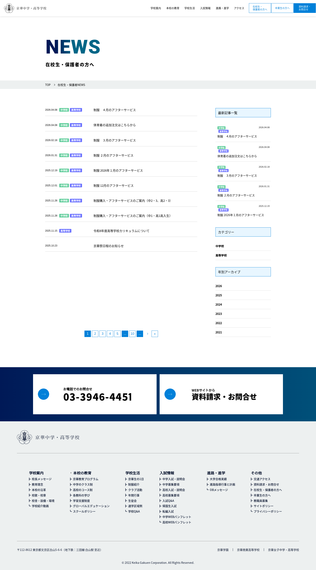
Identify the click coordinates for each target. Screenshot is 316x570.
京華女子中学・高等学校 (283, 550)
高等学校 (221, 255)
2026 (218, 286)
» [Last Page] (155, 333)
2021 (218, 332)
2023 (218, 314)
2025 (218, 295)
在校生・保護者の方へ (260, 8)
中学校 (219, 246)
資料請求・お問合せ (305, 8)
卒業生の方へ (282, 8)
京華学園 (223, 550)
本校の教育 (82, 472)
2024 (218, 304)
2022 (218, 323)
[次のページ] (147, 334)
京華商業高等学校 (248, 550)
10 (132, 333)
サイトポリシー (263, 506)
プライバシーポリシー (268, 511)
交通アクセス (262, 479)
